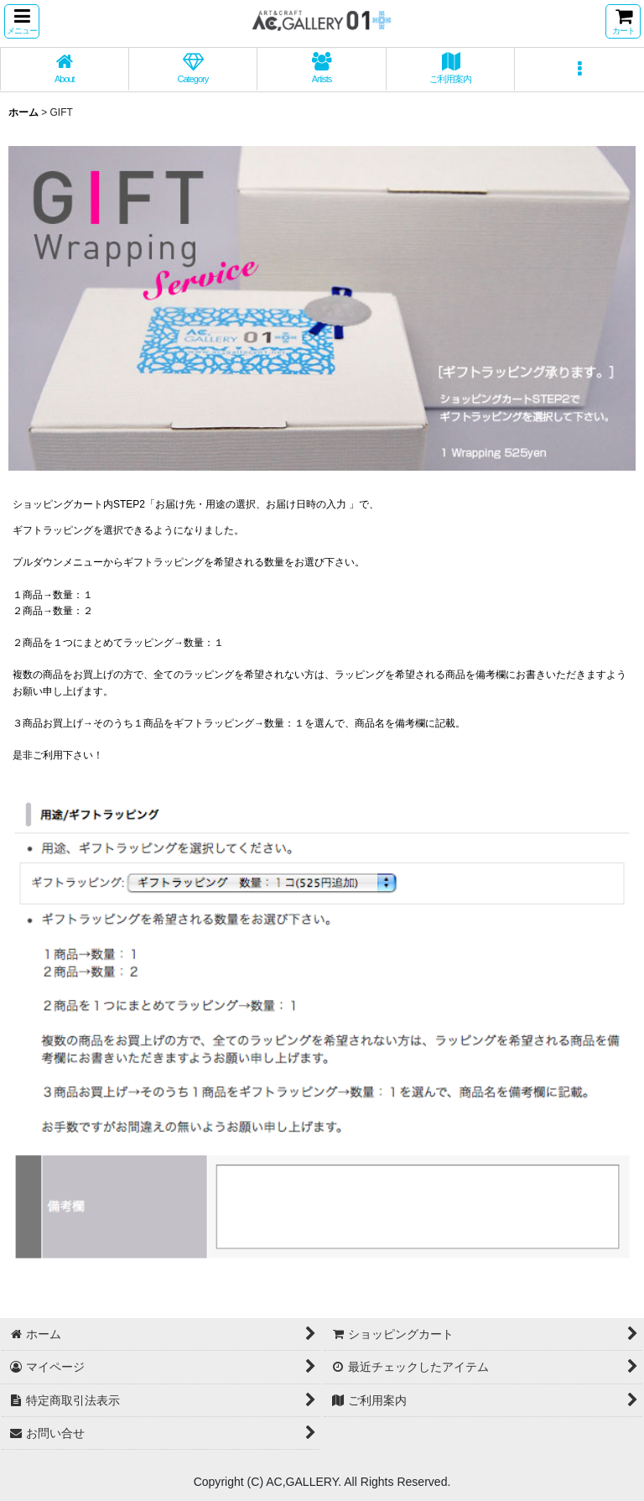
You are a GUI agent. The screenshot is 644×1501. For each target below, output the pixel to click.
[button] (21, 21)
